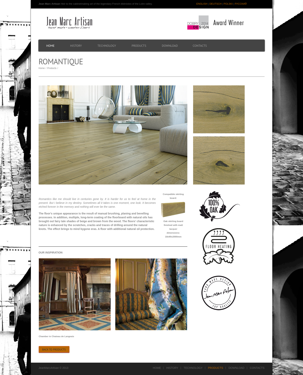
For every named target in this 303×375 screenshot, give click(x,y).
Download (170, 46)
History (76, 46)
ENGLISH (201, 3)
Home (50, 46)
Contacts (200, 46)
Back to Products (54, 349)
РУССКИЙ (241, 3)
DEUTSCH (215, 3)
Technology (107, 46)
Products (139, 46)
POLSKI (228, 3)
